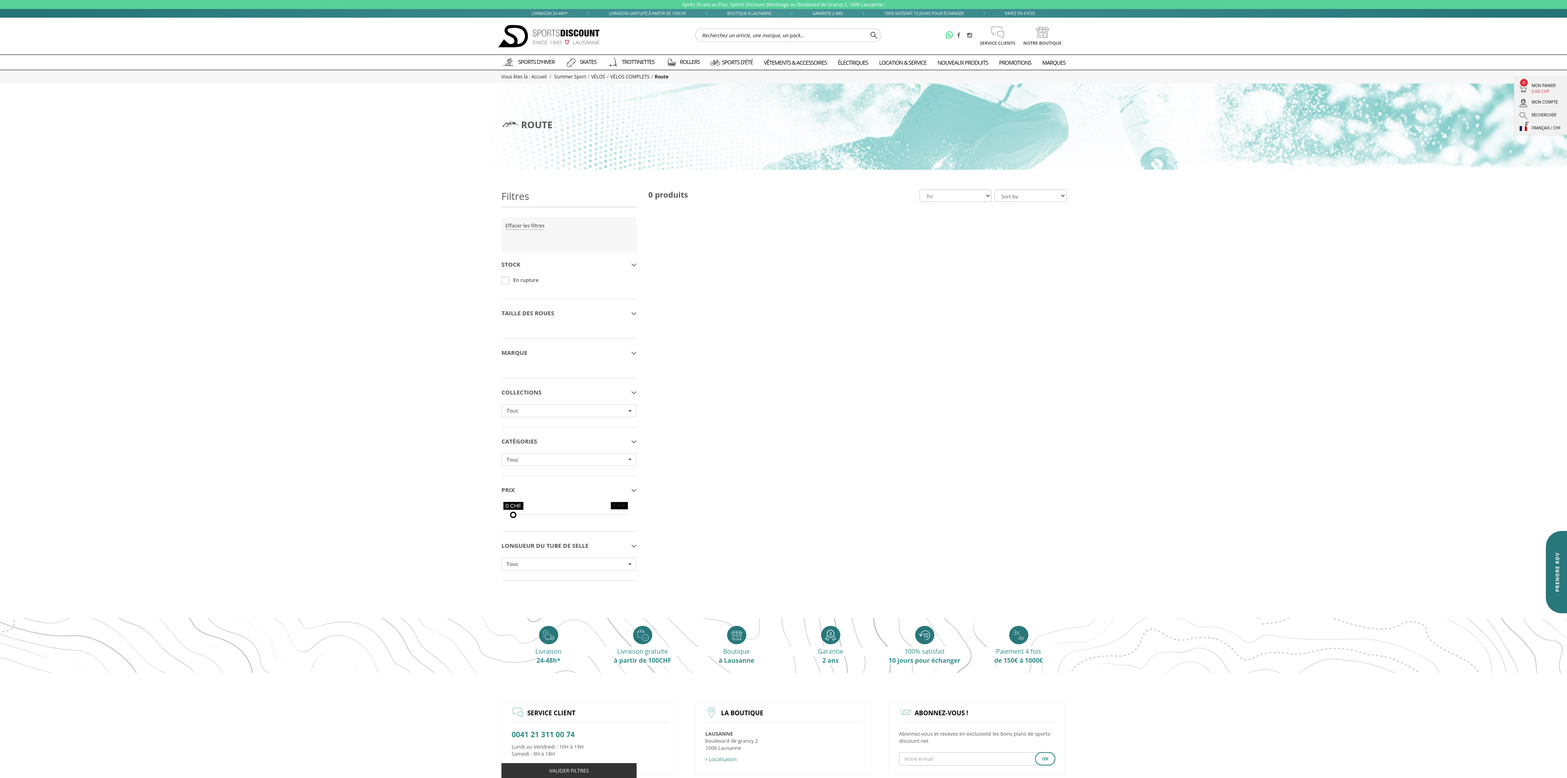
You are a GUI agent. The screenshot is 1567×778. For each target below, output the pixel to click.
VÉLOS (598, 76)
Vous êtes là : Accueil (524, 76)
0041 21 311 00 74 (543, 734)
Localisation (720, 759)
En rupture (526, 280)
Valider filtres (569, 770)
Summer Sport (570, 76)
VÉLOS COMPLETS (630, 76)
